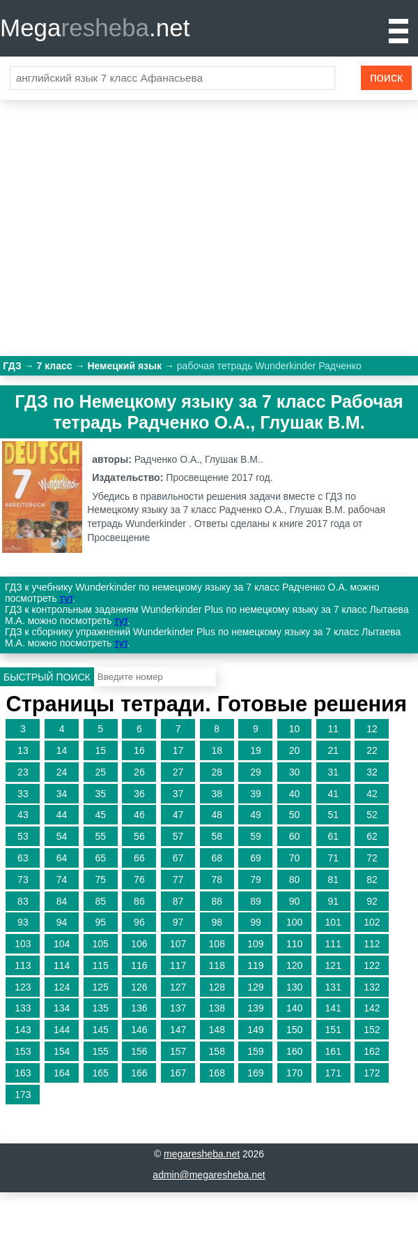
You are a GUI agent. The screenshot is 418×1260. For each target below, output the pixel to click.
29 (255, 772)
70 (294, 858)
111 (333, 943)
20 (294, 750)
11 (333, 728)
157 (178, 1051)
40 (294, 793)
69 (255, 858)
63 (23, 858)
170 (294, 1073)
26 (139, 772)
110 (294, 943)
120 (294, 965)
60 (294, 836)
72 (372, 858)
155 (101, 1051)
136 (139, 1008)
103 (23, 943)
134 (62, 1008)
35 (100, 793)
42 (372, 793)
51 (333, 814)
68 (216, 858)
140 (294, 1008)
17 (178, 750)
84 (62, 901)
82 (372, 879)
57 (178, 836)
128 (217, 987)
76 (139, 879)
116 (139, 965)
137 (178, 1008)
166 (139, 1073)
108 (217, 943)
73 (23, 879)
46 (139, 814)
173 (23, 1094)
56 (139, 836)
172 (372, 1073)
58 (216, 836)
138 (217, 1008)
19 (255, 750)
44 (62, 814)
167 (178, 1073)
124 (62, 987)
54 (62, 836)
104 (62, 943)
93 (23, 922)
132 (372, 987)
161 (333, 1051)
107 (178, 943)
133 (23, 1008)
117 (178, 965)
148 (217, 1029)
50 (294, 814)
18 (216, 750)
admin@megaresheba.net (209, 1174)
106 (139, 943)
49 (255, 814)
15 (100, 750)
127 (178, 987)
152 (372, 1029)
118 (217, 965)
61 (333, 836)
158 (217, 1051)
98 (216, 922)
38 (216, 793)
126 (139, 987)
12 (372, 728)
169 (255, 1073)
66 (139, 858)
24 (62, 772)
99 (255, 922)
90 (294, 901)
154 (62, 1051)
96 (139, 922)
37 (178, 793)
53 (23, 836)
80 (294, 879)
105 (101, 943)
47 (178, 814)
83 (23, 901)
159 (255, 1051)
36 (139, 793)
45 (100, 814)
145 (101, 1029)
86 (139, 901)
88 (216, 901)
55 (100, 836)
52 (372, 814)
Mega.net (94, 27)
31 (333, 772)
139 (255, 1008)
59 (255, 836)
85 (100, 901)
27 (178, 772)
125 (101, 987)
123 (23, 987)
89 (255, 901)
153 (23, 1051)
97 (178, 922)
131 (333, 987)
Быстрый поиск (47, 677)
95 (100, 922)
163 (23, 1073)
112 (372, 943)
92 (372, 901)
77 (178, 879)
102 (372, 922)
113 (23, 965)
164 (62, 1073)
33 (23, 793)
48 (216, 814)
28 (216, 772)
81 (333, 879)
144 (62, 1029)
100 (294, 922)
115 (101, 965)
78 (216, 879)
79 (255, 879)
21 (333, 750)
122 (372, 965)
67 (178, 858)
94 (62, 922)
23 (23, 772)
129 (255, 987)
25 (100, 772)
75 (100, 879)
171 (333, 1073)
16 (139, 750)
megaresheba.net (202, 1153)
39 (255, 793)
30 (294, 772)
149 (255, 1029)
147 (178, 1029)
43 (23, 814)
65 (100, 858)
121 (333, 965)
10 (294, 728)
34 (62, 793)
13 (23, 750)
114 (62, 965)
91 (333, 901)
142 (372, 1008)
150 (294, 1029)
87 (178, 901)
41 (333, 793)
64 (62, 858)
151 (333, 1029)
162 (372, 1051)
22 (372, 750)
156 (139, 1051)
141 (333, 1008)
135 (101, 1008)
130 (294, 987)
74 (62, 879)
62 (372, 836)
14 (62, 750)
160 (294, 1051)
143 (23, 1029)
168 (217, 1073)
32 (372, 772)
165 (101, 1073)
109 (255, 943)
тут (66, 598)
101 (333, 922)
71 (333, 858)
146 (139, 1029)
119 (255, 965)
